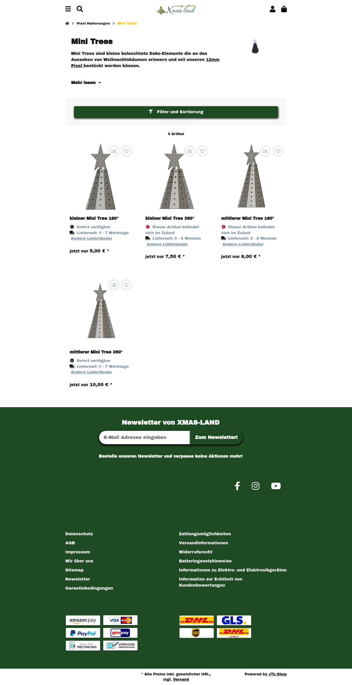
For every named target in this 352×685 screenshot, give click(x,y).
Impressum (77, 552)
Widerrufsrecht (195, 552)
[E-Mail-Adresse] (144, 437)
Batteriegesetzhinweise (205, 561)
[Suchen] (80, 9)
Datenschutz (79, 534)
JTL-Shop (277, 674)
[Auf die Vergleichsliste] (113, 151)
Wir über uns (79, 561)
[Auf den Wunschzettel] (126, 151)
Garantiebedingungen (89, 588)
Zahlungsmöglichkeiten (205, 534)
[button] (272, 9)
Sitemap (74, 570)
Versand (181, 679)
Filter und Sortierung (176, 112)
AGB (70, 543)
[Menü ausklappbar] (68, 9)
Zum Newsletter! (216, 437)
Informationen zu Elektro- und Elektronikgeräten (233, 570)
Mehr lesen (86, 83)
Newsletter (77, 579)
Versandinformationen (203, 543)
